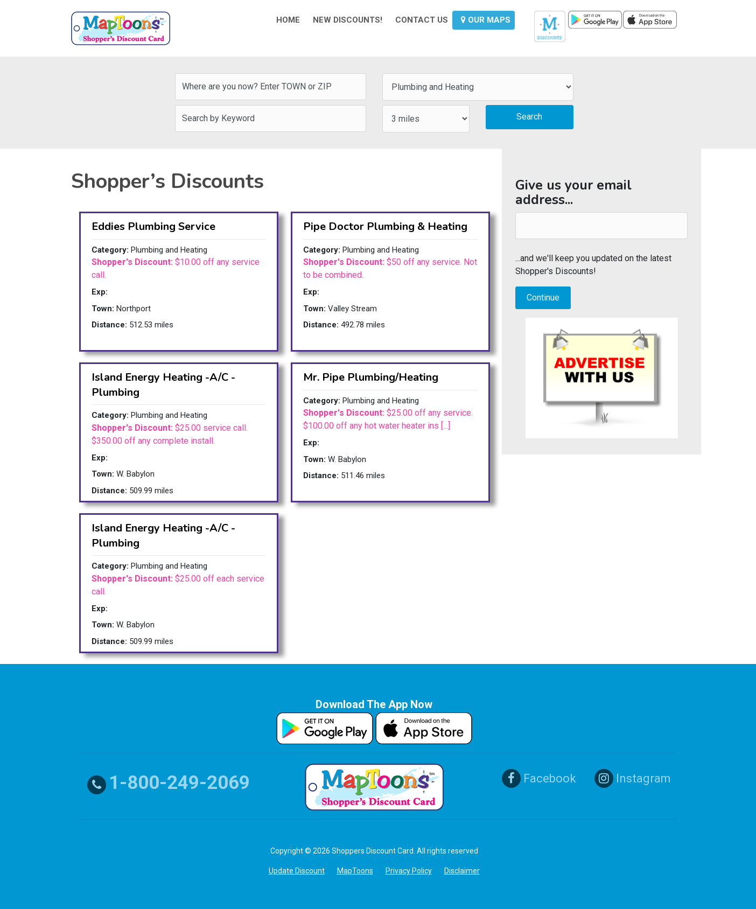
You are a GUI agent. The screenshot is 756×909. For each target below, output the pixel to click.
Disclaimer (462, 870)
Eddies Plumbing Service (153, 226)
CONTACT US (421, 20)
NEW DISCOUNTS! (347, 20)
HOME (288, 20)
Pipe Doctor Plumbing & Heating (385, 226)
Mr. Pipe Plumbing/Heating (370, 377)
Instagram (632, 778)
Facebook (539, 778)
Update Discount (297, 870)
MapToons (355, 870)
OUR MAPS (485, 20)
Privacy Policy (409, 870)
